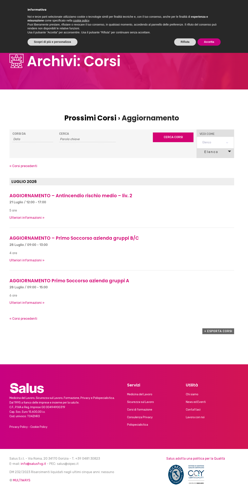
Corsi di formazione (139, 409)
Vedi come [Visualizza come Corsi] (207, 134)
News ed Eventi (151, 11)
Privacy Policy (18, 427)
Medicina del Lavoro (139, 394)
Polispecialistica (137, 424)
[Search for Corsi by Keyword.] (87, 139)
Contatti (217, 11)
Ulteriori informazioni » (26, 218)
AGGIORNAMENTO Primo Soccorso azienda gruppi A (69, 280)
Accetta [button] (209, 482)
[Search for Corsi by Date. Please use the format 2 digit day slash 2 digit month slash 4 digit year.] (32, 139)
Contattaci (193, 409)
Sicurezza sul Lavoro (140, 402)
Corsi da (19, 133)
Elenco (209, 152)
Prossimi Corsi (90, 118)
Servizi (121, 11)
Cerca (64, 133)
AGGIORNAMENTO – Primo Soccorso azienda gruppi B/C (74, 238)
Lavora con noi (195, 417)
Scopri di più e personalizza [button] (52, 482)
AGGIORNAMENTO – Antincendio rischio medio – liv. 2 (70, 195)
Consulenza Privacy (140, 417)
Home (76, 11)
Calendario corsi (186, 11)
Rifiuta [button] (185, 482)
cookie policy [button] (81, 460)
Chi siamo (96, 11)
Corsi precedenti (23, 166)
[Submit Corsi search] (173, 137)
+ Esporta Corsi (218, 331)
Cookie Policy (38, 427)
